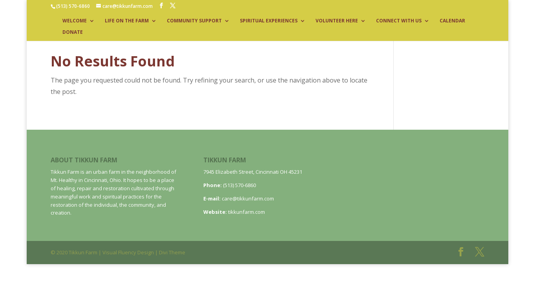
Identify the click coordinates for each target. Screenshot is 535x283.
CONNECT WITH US (399, 21)
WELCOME (74, 21)
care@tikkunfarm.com (248, 198)
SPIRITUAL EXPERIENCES (269, 21)
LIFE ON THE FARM (127, 21)
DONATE (72, 32)
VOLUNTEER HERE (337, 21)
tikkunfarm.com (246, 211)
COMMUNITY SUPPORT (194, 21)
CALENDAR (452, 21)
